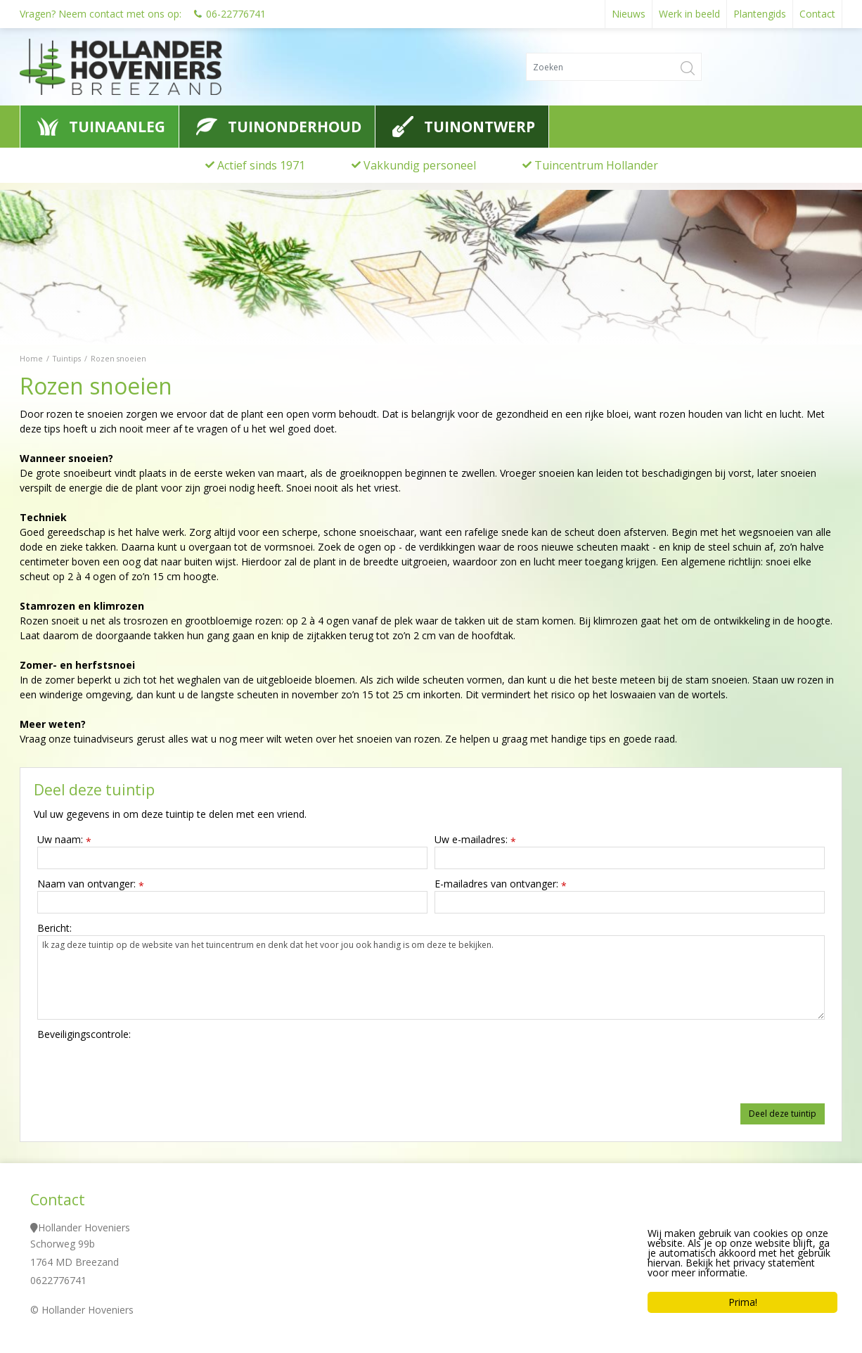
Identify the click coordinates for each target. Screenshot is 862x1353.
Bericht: (54, 928)
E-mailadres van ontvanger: (501, 884)
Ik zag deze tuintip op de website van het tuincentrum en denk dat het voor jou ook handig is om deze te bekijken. (431, 977)
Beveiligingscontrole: (84, 1034)
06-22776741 (236, 13)
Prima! (742, 1302)
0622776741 (58, 1280)
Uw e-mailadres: (475, 840)
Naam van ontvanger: (90, 884)
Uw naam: (64, 840)
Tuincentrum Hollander (596, 165)
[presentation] (144, 1068)
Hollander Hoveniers (84, 1227)
